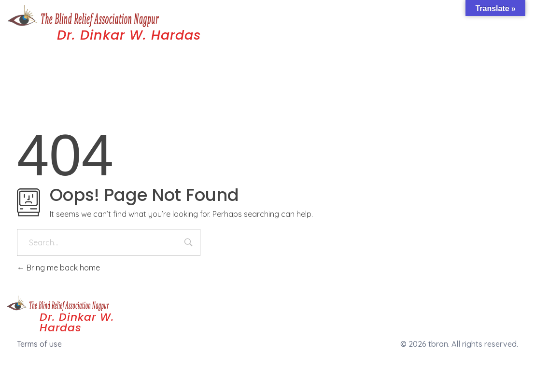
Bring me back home (58, 267)
